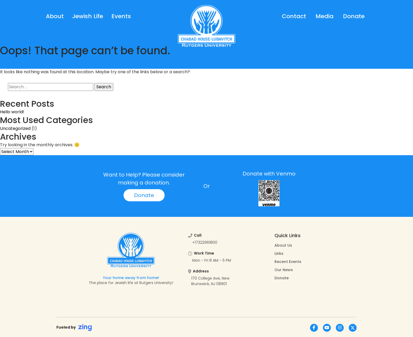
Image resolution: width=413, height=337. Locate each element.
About (55, 16)
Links (278, 253)
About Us (283, 245)
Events (121, 16)
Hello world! (12, 112)
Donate (354, 16)
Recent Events (287, 261)
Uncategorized (15, 128)
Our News (283, 269)
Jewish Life (87, 16)
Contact (294, 16)
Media (324, 16)
